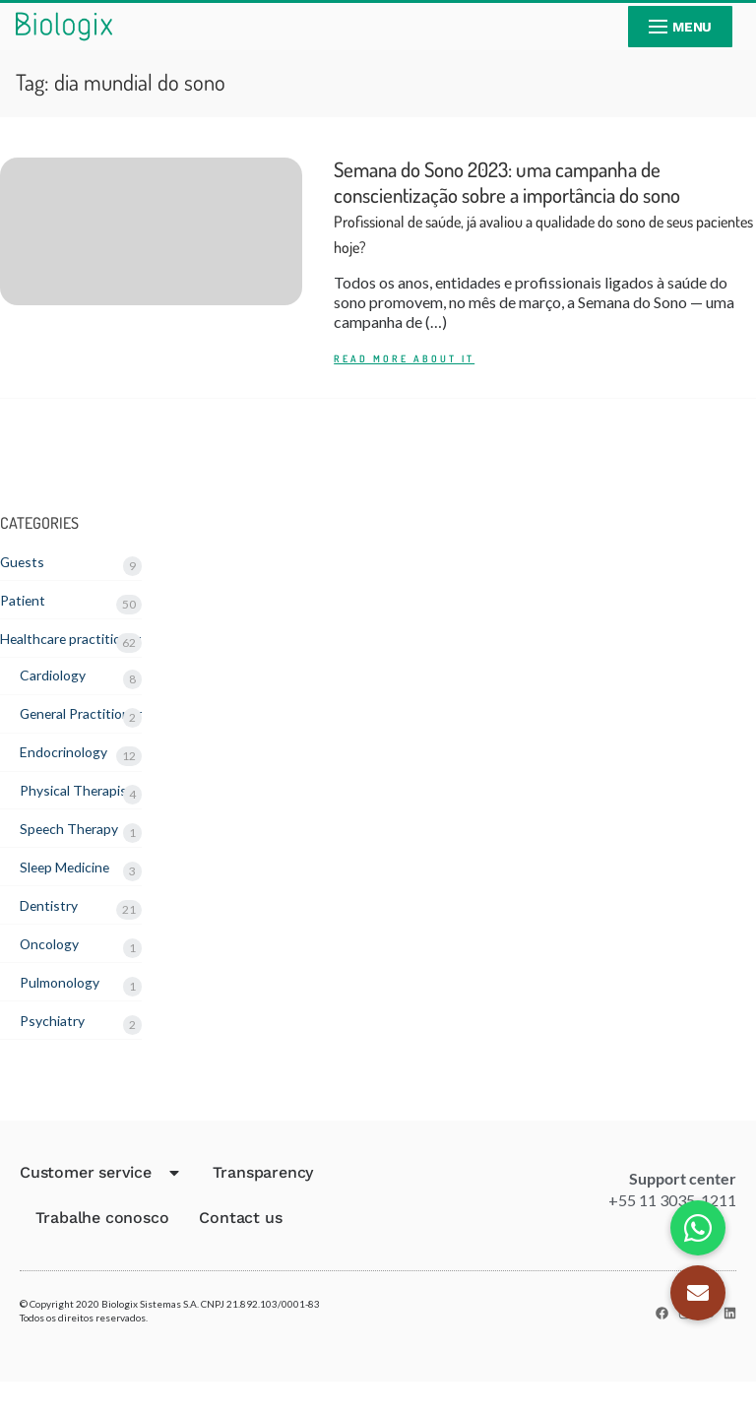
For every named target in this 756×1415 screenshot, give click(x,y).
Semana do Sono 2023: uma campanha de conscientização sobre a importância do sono (543, 215)
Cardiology (57, 694)
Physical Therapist (82, 813)
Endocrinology (69, 774)
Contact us (240, 1251)
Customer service (101, 1206)
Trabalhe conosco (102, 1251)
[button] (697, 1292)
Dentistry (52, 933)
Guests (23, 576)
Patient (24, 616)
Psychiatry (56, 1051)
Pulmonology (64, 1011)
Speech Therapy (74, 853)
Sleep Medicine (71, 892)
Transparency (263, 1205)
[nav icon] (680, 26)
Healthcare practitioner (79, 655)
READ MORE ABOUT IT (404, 373)
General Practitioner (89, 735)
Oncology (53, 972)
